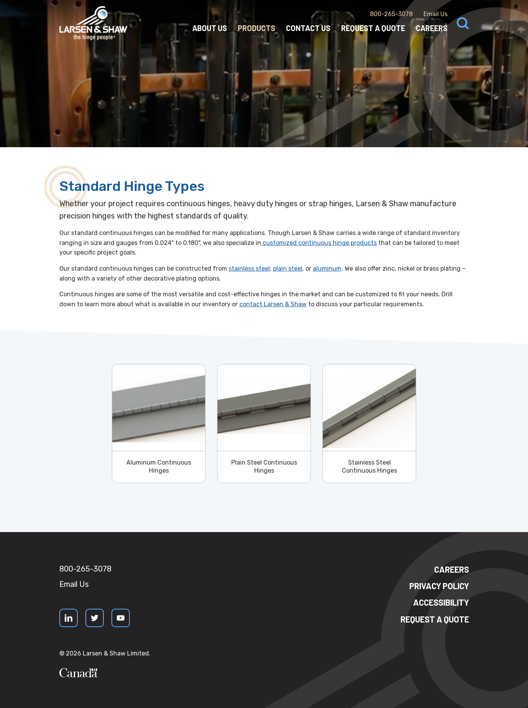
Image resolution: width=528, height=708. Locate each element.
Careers (432, 28)
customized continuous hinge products (319, 242)
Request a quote (434, 619)
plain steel (287, 268)
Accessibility (441, 602)
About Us (209, 28)
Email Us (435, 14)
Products (256, 28)
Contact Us (308, 28)
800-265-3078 (391, 14)
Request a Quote (373, 28)
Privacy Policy (439, 586)
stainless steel (249, 268)
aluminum (327, 268)
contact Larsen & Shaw (273, 304)
